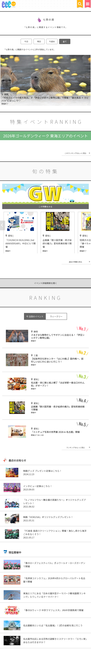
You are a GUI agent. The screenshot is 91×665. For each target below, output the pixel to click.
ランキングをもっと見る (75, 447)
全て (65, 41)
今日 (26, 41)
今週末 (52, 41)
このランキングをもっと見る (75, 153)
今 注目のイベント (34, 316)
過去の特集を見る (75, 262)
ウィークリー (56, 316)
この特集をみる (45, 206)
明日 (39, 41)
